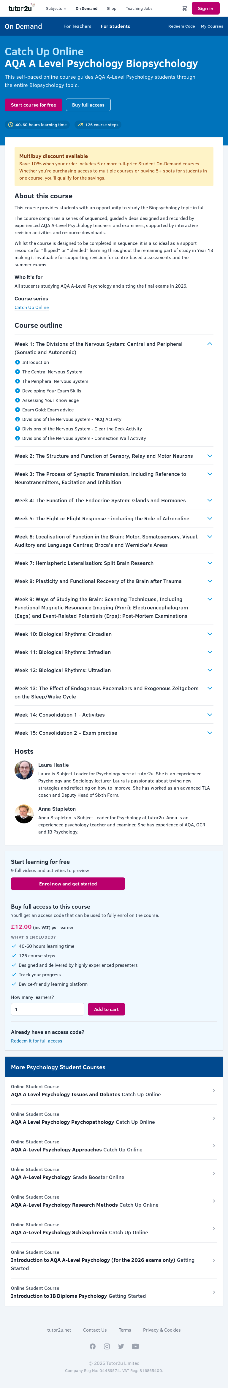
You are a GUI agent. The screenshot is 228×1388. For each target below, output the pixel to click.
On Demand (86, 8)
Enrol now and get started (68, 883)
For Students (115, 26)
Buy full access (88, 105)
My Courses (212, 26)
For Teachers (77, 26)
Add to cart (106, 1009)
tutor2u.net (59, 1330)
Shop (111, 8)
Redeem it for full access (36, 1040)
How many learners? (32, 997)
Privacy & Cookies (162, 1330)
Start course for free (33, 105)
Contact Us (95, 1330)
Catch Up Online (32, 307)
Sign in (205, 8)
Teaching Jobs (139, 8)
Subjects (56, 8)
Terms (125, 1330)
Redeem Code (181, 26)
